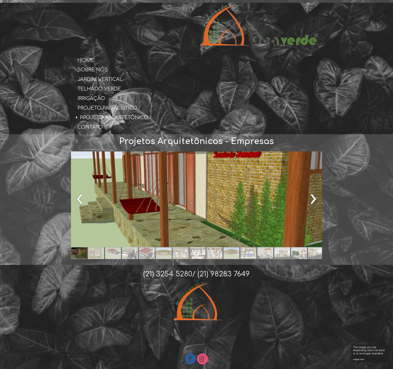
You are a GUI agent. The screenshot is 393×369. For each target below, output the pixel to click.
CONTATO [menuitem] (90, 127)
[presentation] (80, 199)
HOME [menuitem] (86, 60)
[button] (79, 253)
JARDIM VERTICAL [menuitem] (100, 79)
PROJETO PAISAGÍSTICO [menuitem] (107, 108)
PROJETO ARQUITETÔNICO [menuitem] (114, 117)
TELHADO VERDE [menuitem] (99, 89)
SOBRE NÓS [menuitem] (93, 69)
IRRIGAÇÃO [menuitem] (91, 98)
